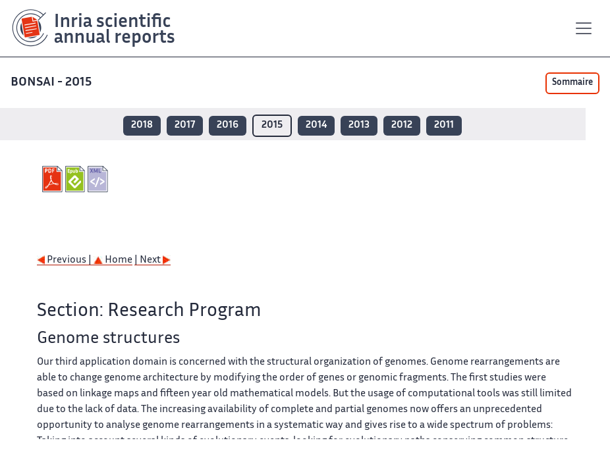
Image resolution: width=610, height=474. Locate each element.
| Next (152, 260)
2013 (359, 125)
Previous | (65, 260)
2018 (142, 125)
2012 (401, 125)
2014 (316, 125)
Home (113, 260)
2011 (444, 125)
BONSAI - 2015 (52, 82)
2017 (185, 125)
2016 (227, 125)
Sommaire (572, 83)
